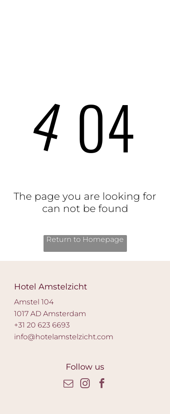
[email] (68, 384)
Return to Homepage (85, 239)
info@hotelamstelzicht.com (63, 336)
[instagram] (85, 384)
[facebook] (102, 384)
